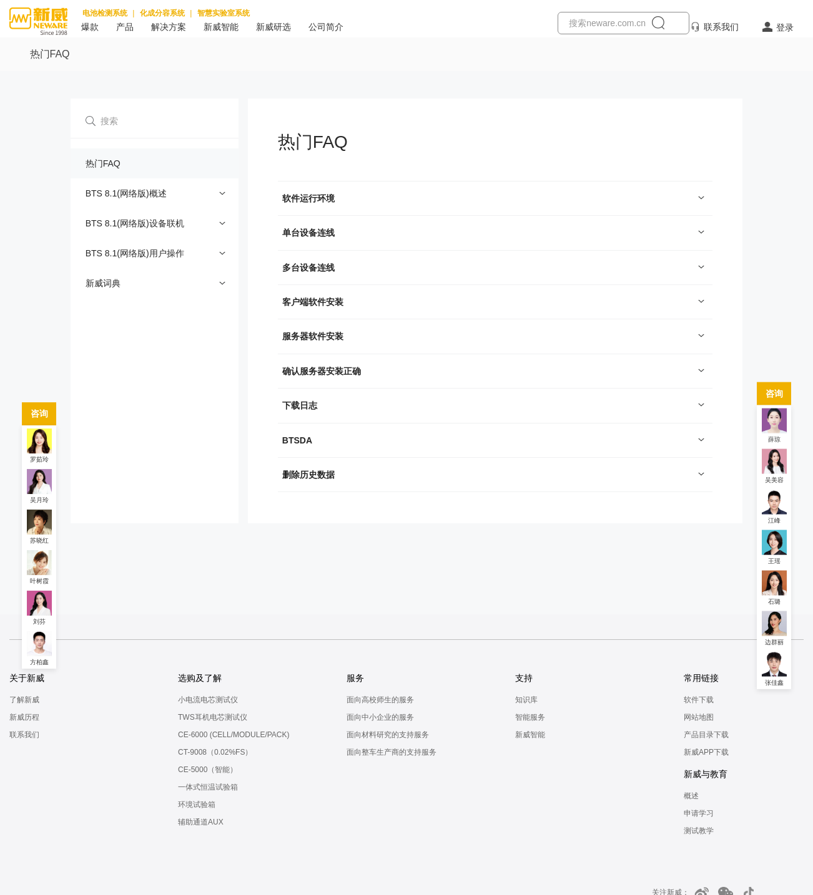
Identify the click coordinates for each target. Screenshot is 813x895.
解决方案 (168, 27)
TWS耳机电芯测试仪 (212, 717)
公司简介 (325, 27)
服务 (355, 678)
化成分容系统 (162, 13)
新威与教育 (705, 774)
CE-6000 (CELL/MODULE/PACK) (234, 734)
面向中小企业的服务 (380, 717)
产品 (125, 27)
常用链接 (701, 678)
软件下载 (699, 699)
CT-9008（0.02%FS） (215, 752)
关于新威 (26, 678)
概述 (691, 795)
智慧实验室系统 (223, 13)
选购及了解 (200, 678)
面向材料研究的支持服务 (388, 734)
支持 (524, 678)
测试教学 (699, 830)
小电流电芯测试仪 (208, 699)
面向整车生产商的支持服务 (391, 752)
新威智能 (221, 27)
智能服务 (530, 717)
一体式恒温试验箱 (208, 787)
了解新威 (24, 699)
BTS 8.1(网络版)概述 (126, 193)
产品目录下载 (706, 734)
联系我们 (721, 27)
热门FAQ (103, 163)
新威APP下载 (706, 752)
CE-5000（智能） (207, 769)
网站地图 (699, 717)
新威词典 (103, 283)
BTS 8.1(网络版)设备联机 (135, 223)
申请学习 (699, 813)
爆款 (90, 27)
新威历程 (24, 717)
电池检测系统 (104, 13)
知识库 (526, 699)
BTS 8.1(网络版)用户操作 (135, 253)
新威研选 (273, 27)
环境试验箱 (196, 804)
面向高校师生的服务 (380, 699)
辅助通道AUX (201, 822)
